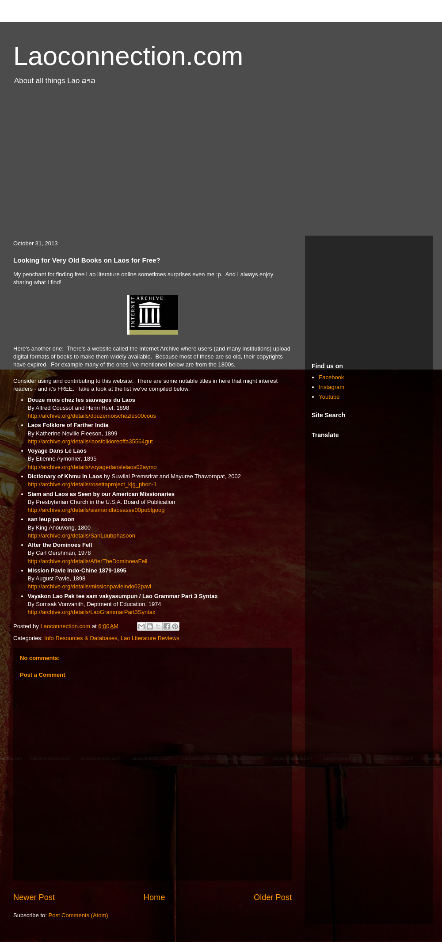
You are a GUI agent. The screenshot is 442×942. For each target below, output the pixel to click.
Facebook (331, 377)
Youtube (329, 396)
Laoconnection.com (128, 56)
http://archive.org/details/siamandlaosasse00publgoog (96, 510)
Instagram (331, 387)
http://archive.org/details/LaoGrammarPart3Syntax (92, 612)
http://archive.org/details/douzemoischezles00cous (92, 415)
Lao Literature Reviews (150, 638)
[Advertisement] (221, 165)
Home (154, 897)
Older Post (273, 897)
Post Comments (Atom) (78, 915)
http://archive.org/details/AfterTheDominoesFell (88, 561)
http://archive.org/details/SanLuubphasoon (82, 535)
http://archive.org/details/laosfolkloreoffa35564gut (90, 441)
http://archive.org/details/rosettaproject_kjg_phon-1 (92, 484)
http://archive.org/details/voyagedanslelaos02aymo (92, 467)
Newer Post (34, 897)
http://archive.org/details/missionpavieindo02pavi (90, 586)
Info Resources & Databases (80, 638)
